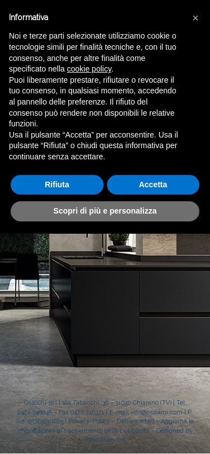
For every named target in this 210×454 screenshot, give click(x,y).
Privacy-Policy (89, 421)
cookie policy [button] (89, 68)
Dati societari (135, 421)
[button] (195, 18)
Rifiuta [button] (57, 184)
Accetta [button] (153, 184)
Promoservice (105, 439)
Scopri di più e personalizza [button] (104, 210)
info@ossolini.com (156, 412)
